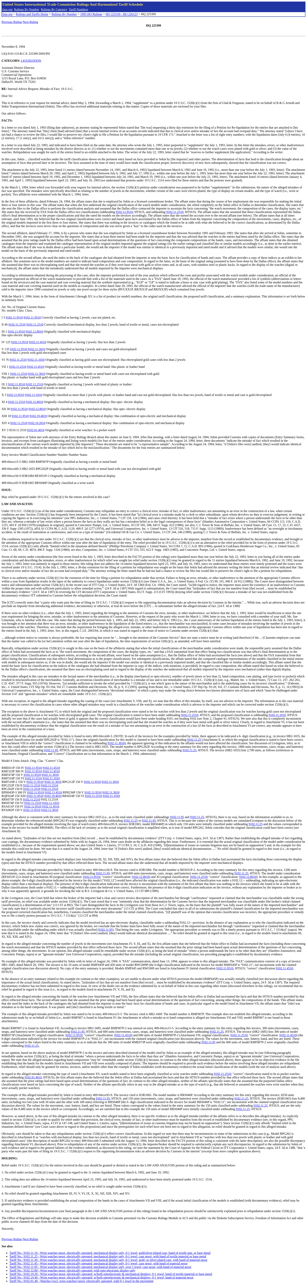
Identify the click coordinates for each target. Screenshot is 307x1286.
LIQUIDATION (31, 60)
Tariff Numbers (78, 9)
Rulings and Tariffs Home (32, 14)
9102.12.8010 (34, 331)
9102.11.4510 (37, 342)
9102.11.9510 (124, 212)
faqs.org (7, 9)
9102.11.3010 (36, 349)
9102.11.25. (31, 1045)
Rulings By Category (54, 9)
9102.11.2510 (174, 212)
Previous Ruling (12, 22)
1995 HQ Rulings (91, 14)
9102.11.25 (194, 739)
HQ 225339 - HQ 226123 (122, 14)
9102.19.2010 (36, 423)
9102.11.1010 (35, 359)
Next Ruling (30, 22)
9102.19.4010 (38, 416)
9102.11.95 (51, 750)
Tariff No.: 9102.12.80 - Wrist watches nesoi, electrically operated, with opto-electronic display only (72, 1270)
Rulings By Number (26, 9)
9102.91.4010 (35, 430)
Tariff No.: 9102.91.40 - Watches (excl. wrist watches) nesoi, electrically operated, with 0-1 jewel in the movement (81, 1281)
